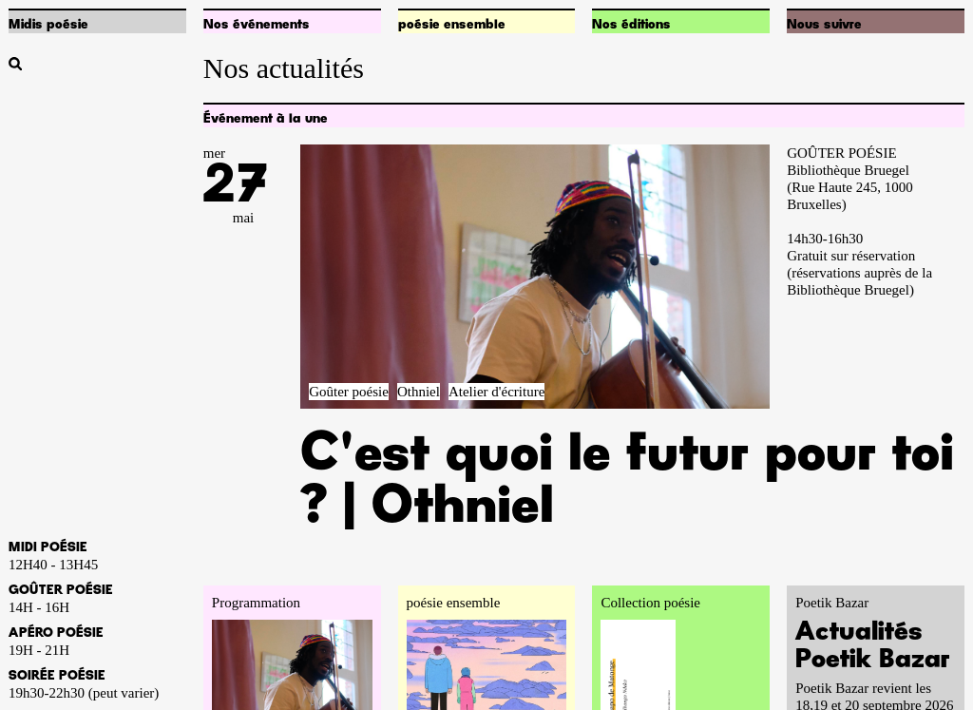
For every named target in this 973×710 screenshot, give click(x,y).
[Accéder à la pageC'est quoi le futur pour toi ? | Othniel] (535, 276)
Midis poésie (48, 24)
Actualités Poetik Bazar (872, 647)
